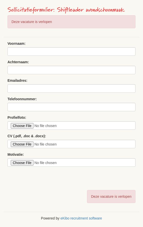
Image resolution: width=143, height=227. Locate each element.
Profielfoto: (17, 118)
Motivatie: (16, 154)
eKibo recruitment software (81, 218)
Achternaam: (18, 62)
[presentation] (46, 180)
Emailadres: (17, 80)
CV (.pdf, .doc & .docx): (27, 136)
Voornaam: (17, 44)
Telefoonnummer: (22, 99)
